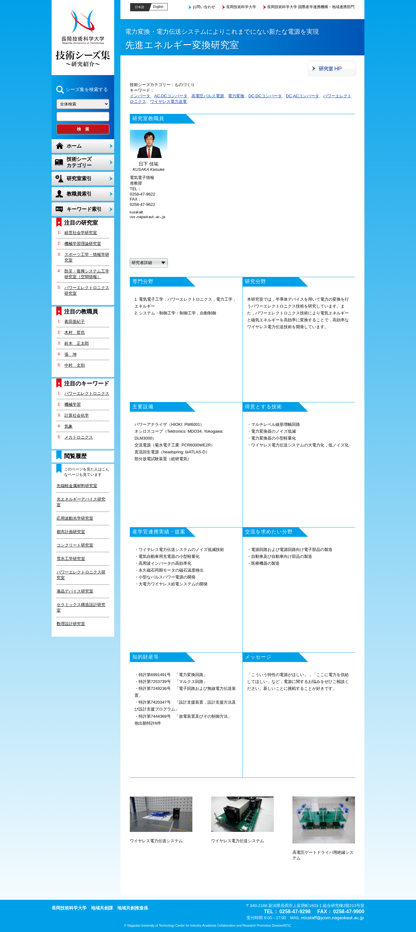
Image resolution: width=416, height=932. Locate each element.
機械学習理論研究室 (82, 243)
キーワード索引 (84, 209)
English (158, 6)
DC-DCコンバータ (265, 96)
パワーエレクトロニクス (86, 393)
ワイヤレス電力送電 (168, 101)
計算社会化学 (76, 415)
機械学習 (72, 404)
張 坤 (70, 354)
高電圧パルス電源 (207, 96)
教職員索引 (79, 193)
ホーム (74, 146)
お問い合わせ (204, 7)
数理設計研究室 (71, 623)
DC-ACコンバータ (302, 96)
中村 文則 (74, 365)
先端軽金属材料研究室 (77, 485)
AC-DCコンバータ (170, 96)
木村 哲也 (74, 332)
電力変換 (236, 96)
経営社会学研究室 (80, 232)
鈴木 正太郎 (76, 343)
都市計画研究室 (71, 531)
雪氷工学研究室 (71, 558)
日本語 (139, 7)
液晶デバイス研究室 (75, 591)
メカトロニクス (78, 437)
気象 (68, 426)
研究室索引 (79, 178)
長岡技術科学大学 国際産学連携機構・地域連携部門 (310, 7)
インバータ (140, 96)
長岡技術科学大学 (241, 7)
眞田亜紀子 (74, 321)
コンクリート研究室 (75, 545)
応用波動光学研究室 (75, 518)
